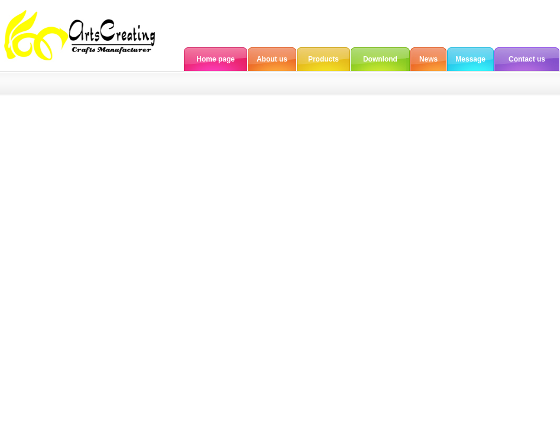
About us (272, 59)
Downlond (380, 59)
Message (470, 59)
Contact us (527, 59)
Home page (215, 59)
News (428, 59)
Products (323, 59)
